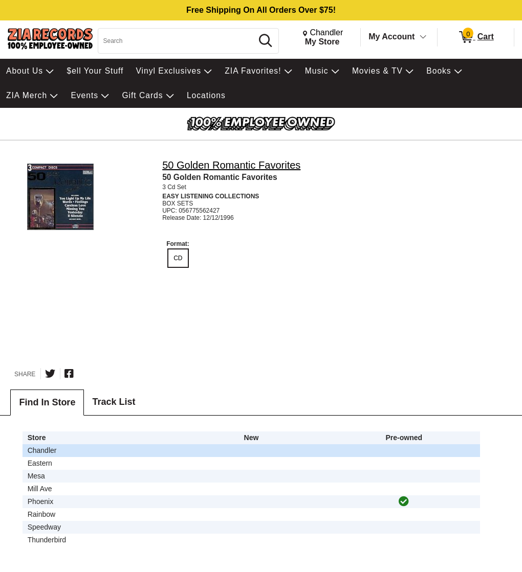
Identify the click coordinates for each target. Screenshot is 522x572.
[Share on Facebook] (69, 374)
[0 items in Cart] (476, 37)
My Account (391, 36)
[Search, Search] (177, 41)
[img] (404, 501)
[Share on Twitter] (50, 374)
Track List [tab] (113, 402)
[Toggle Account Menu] (423, 37)
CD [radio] (177, 258)
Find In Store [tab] (47, 402)
